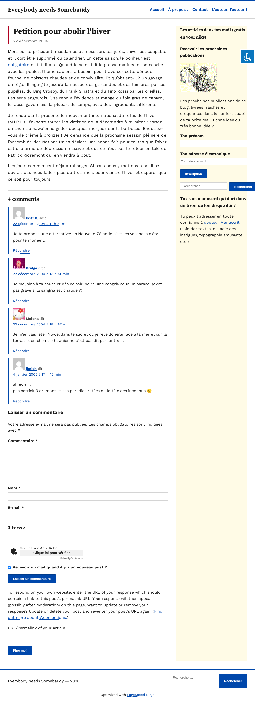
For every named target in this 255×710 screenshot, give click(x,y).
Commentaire (23, 440)
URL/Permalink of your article (36, 633)
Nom (14, 494)
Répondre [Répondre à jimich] (21, 401)
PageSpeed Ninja (141, 701)
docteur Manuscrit (222, 222)
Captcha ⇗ (71, 564)
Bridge (31, 268)
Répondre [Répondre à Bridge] (21, 301)
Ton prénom (192, 135)
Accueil (157, 9)
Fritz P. (32, 218)
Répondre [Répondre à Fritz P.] (21, 250)
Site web (16, 533)
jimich (31, 369)
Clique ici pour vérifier (51, 559)
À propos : (178, 9)
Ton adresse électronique (205, 153)
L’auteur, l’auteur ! (229, 9)
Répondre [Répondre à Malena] (21, 351)
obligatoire (18, 64)
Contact (200, 9)
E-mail (16, 513)
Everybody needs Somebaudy (49, 9)
